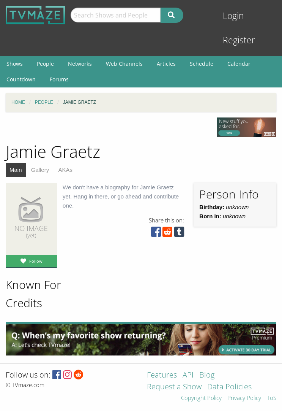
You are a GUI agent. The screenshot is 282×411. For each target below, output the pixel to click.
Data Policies (229, 387)
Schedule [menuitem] (201, 63)
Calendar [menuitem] (238, 63)
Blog (206, 375)
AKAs (65, 170)
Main (15, 170)
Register (239, 40)
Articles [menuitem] (166, 63)
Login (233, 16)
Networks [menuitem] (80, 63)
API (188, 375)
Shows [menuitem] (14, 63)
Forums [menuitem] (59, 79)
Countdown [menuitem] (21, 79)
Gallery (40, 170)
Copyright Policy (201, 398)
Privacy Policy (244, 398)
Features (162, 375)
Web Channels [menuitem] (124, 63)
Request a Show (174, 387)
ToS (271, 398)
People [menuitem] (45, 63)
